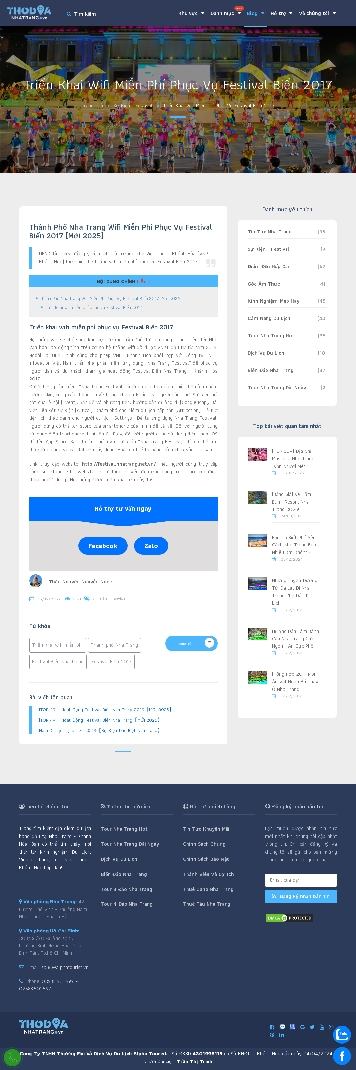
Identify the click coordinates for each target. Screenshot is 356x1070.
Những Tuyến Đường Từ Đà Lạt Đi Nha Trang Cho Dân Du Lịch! (294, 591)
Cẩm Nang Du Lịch (269, 318)
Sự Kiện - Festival (132, 106)
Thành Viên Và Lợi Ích (208, 874)
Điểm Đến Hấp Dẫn (269, 266)
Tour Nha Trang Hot (271, 335)
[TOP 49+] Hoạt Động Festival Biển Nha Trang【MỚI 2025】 (100, 720)
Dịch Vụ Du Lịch (266, 353)
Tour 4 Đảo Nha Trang (127, 904)
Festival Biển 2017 (111, 661)
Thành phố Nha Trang (114, 645)
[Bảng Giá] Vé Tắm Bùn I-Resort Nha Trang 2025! (291, 501)
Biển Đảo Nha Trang (271, 370)
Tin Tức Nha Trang (270, 232)
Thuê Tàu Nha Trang (206, 904)
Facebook (103, 546)
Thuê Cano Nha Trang (208, 889)
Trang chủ (92, 106)
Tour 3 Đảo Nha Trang (126, 889)
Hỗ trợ (281, 13)
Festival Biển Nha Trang (58, 661)
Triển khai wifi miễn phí (57, 645)
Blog (255, 13)
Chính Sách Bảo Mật (206, 859)
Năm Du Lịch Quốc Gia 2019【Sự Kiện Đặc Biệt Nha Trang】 (100, 730)
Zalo (151, 546)
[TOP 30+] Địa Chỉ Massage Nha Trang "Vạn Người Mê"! (293, 458)
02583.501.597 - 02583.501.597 (48, 985)
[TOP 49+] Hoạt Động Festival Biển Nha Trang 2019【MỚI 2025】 (106, 709)
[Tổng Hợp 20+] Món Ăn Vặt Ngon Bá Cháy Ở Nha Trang (295, 681)
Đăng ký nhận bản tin (301, 896)
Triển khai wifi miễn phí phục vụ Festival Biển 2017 (93, 307)
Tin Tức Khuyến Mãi (206, 829)
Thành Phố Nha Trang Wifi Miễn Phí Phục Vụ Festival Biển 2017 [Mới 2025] (111, 298)
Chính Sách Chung (204, 844)
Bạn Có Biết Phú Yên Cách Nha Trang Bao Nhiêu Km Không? (294, 545)
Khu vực (191, 13)
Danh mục (227, 11)
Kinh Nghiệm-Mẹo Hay (273, 301)
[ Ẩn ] (143, 281)
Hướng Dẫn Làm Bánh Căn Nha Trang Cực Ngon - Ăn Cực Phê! (295, 638)
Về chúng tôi (317, 13)
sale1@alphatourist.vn (65, 967)
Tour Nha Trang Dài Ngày (277, 387)
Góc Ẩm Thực (264, 284)
